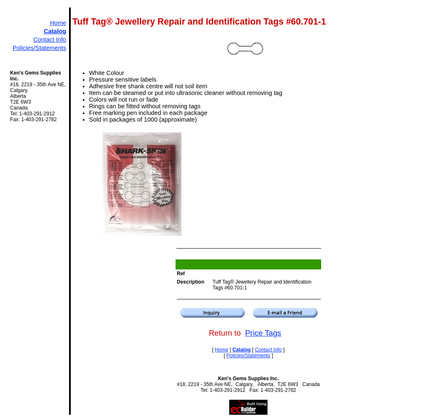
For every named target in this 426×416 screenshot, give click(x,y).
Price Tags (263, 333)
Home (58, 23)
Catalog (55, 31)
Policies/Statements (39, 48)
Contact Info (49, 39)
